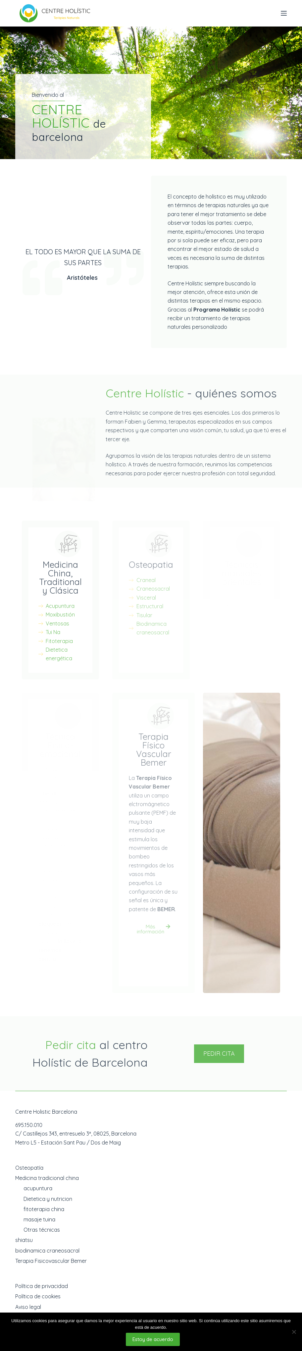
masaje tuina (39, 1219)
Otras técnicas (42, 1229)
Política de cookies (38, 1296)
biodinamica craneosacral (47, 1250)
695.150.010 (28, 1125)
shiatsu (24, 1240)
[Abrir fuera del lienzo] (284, 13)
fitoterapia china (44, 1209)
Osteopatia (151, 564)
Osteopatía (29, 1167)
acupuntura (38, 1188)
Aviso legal (28, 1307)
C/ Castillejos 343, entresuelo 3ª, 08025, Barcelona (75, 1133)
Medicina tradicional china (47, 1178)
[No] (293, 1331)
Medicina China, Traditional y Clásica (60, 577)
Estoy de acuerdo (152, 1339)
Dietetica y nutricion (48, 1199)
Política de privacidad (41, 1286)
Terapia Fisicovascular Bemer (51, 1261)
